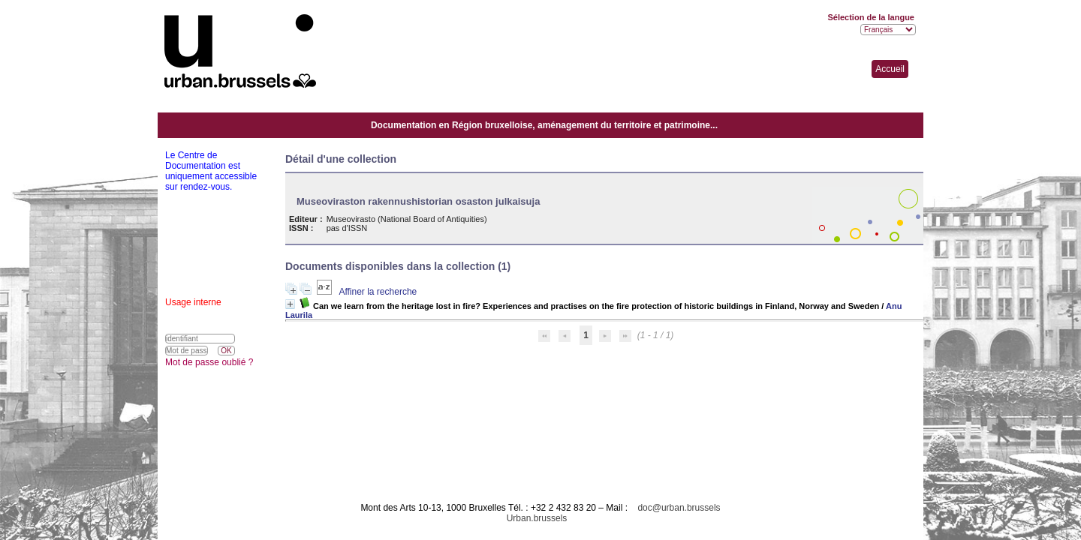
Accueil (890, 69)
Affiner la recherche (378, 291)
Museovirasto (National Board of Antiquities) (407, 219)
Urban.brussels (537, 518)
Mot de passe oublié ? (209, 362)
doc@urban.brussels (678, 507)
